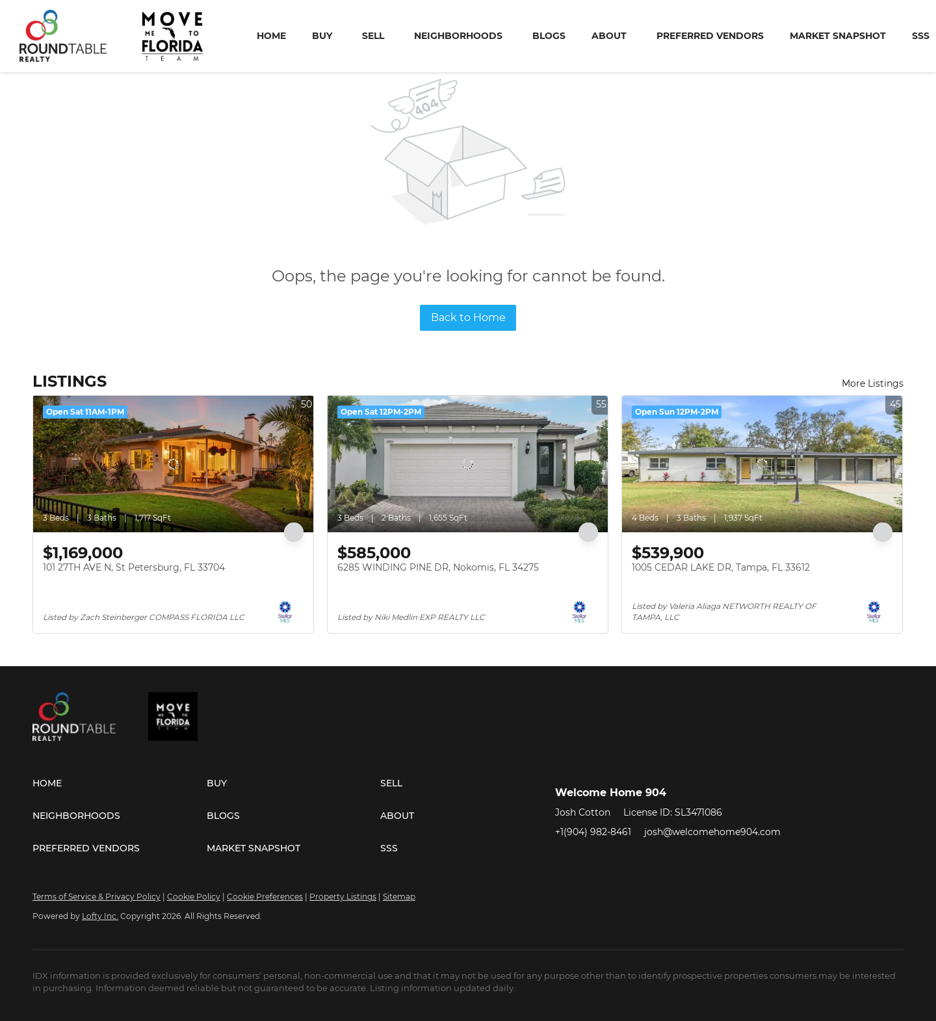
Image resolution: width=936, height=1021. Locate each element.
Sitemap (399, 896)
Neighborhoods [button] (458, 36)
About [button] (609, 36)
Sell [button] (373, 36)
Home (271, 36)
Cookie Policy (193, 896)
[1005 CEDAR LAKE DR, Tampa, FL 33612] (762, 464)
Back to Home (468, 317)
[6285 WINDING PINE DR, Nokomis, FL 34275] (468, 464)
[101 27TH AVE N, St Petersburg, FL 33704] (173, 464)
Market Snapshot (838, 36)
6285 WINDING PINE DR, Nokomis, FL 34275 (438, 567)
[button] (119, 783)
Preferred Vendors (710, 36)
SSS (921, 36)
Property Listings (342, 896)
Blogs (549, 36)
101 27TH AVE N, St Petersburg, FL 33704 (134, 567)
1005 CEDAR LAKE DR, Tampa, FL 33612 (721, 567)
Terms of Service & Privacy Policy (96, 896)
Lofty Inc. (100, 916)
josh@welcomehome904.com (712, 832)
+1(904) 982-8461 (593, 832)
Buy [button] (322, 36)
